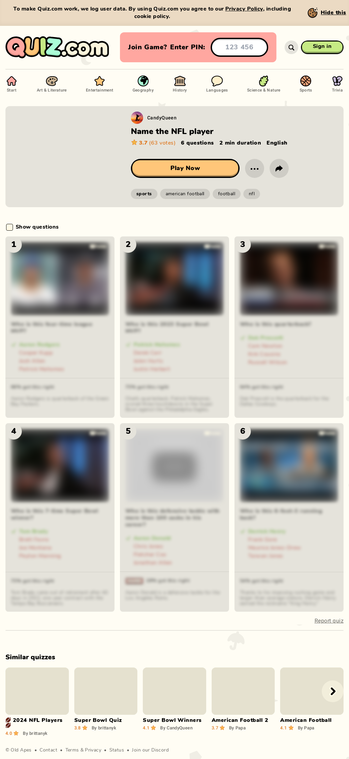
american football (185, 194)
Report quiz (329, 620)
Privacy (93, 750)
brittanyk (35, 733)
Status (116, 750)
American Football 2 (240, 720)
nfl (252, 194)
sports (144, 194)
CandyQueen (162, 117)
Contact (48, 750)
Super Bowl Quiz (98, 720)
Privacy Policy (244, 9)
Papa (237, 727)
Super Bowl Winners (172, 720)
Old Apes (21, 750)
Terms (72, 750)
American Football (306, 720)
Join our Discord (150, 750)
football (226, 194)
